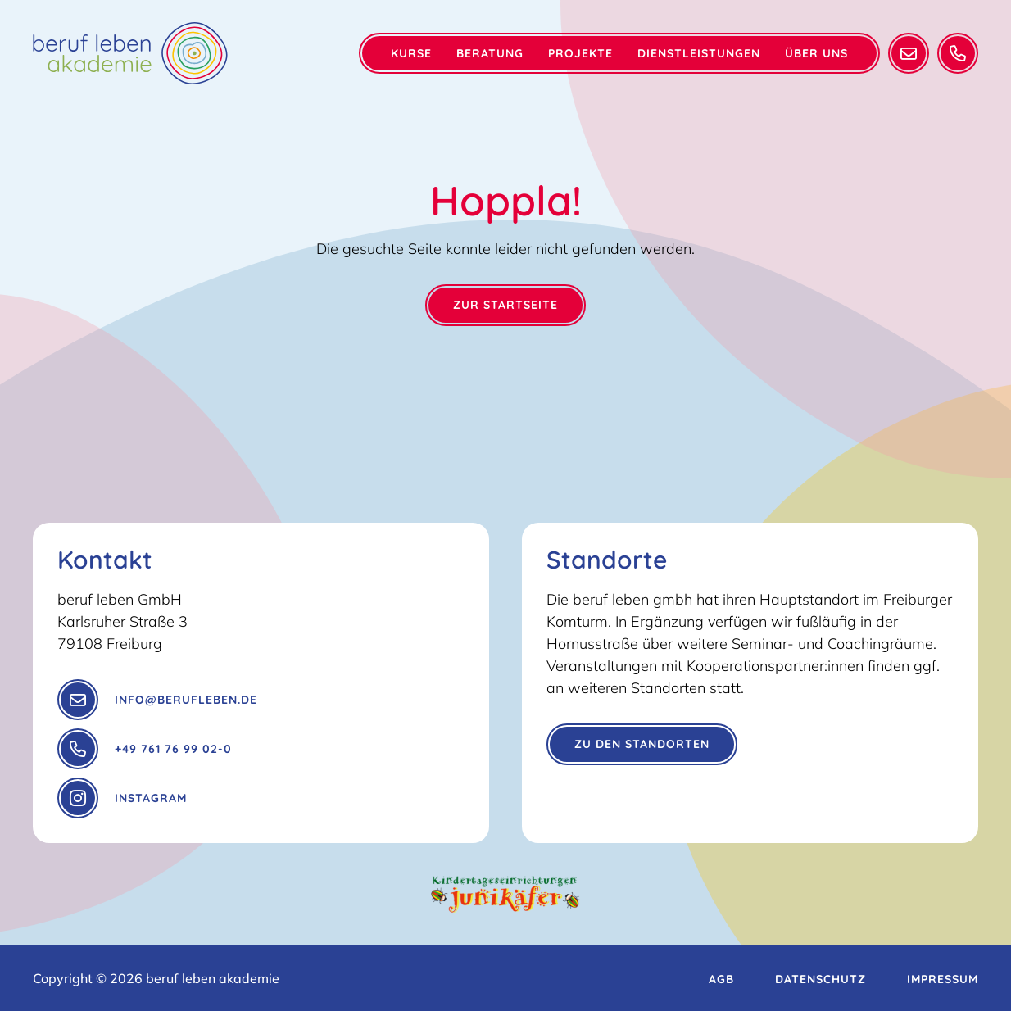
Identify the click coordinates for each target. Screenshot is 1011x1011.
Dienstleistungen (698, 53)
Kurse (411, 53)
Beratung (490, 53)
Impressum (942, 979)
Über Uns (816, 53)
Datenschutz (820, 979)
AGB (721, 979)
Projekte (580, 53)
